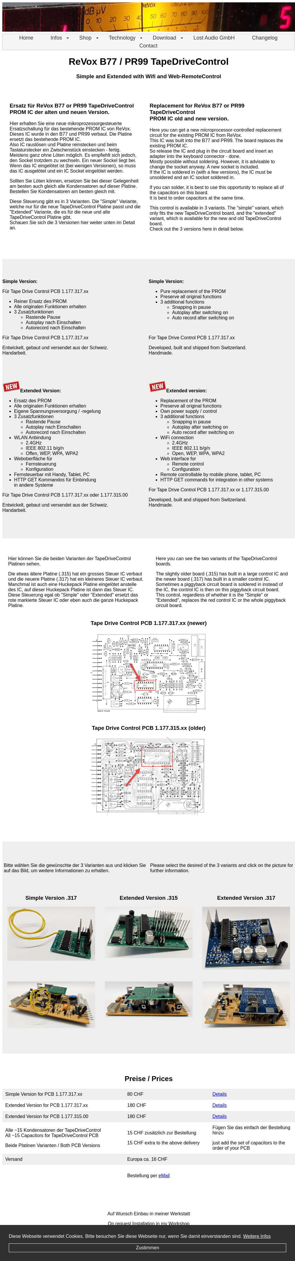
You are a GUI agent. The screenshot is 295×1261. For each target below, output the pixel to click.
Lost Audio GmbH (214, 38)
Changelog (264, 38)
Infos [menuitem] (60, 38)
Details (219, 1094)
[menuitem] (26, 38)
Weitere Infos (257, 1236)
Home (26, 38)
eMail (164, 1175)
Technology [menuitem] (126, 38)
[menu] (148, 42)
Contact (148, 46)
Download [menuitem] (168, 38)
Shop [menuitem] (89, 38)
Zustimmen (147, 1247)
